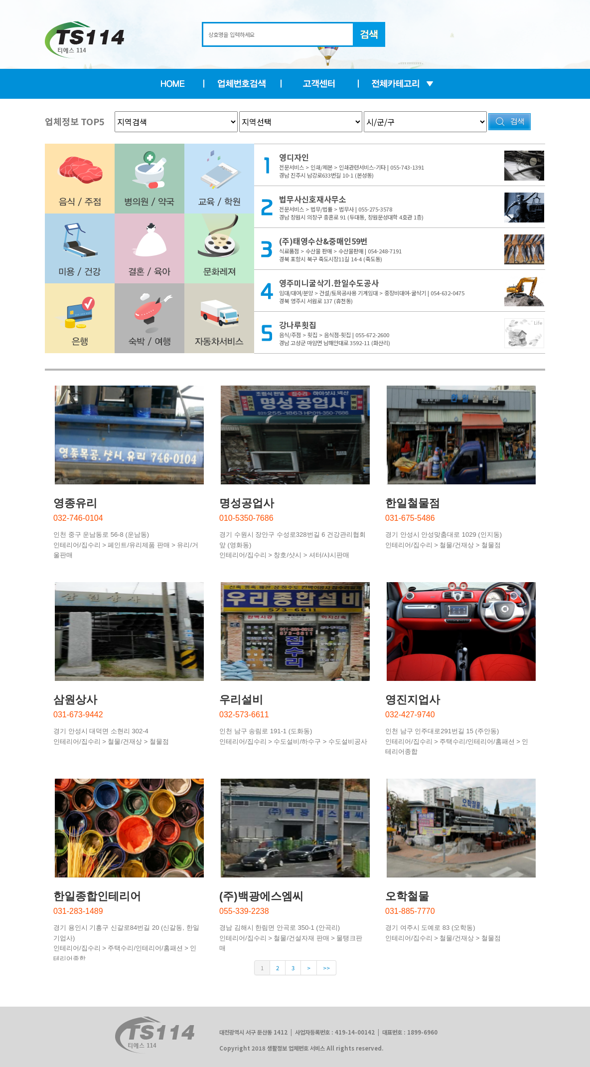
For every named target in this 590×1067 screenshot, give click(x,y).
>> (326, 968)
